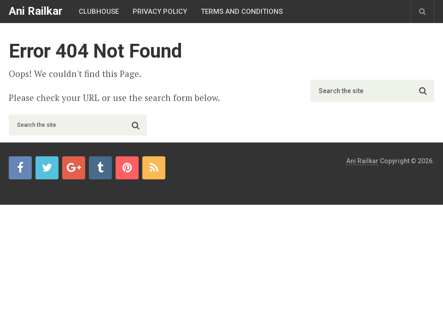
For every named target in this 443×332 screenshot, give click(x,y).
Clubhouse (99, 11)
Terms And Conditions (242, 11)
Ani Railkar (36, 11)
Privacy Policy (160, 11)
